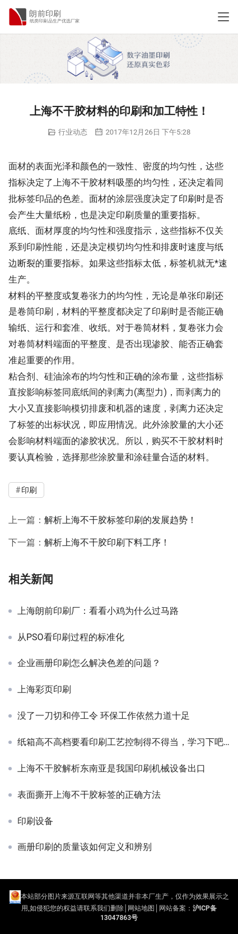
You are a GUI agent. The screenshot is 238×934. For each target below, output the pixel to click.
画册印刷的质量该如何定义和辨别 (84, 847)
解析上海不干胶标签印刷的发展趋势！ (120, 520)
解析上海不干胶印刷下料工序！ (107, 542)
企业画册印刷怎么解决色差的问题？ (89, 663)
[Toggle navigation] (223, 17)
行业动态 (72, 132)
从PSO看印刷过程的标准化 (70, 637)
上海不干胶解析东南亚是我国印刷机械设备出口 (111, 769)
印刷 (188, 198)
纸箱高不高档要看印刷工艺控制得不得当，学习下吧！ (123, 742)
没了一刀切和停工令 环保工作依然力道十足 (103, 716)
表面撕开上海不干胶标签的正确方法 (89, 795)
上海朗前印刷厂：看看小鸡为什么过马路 (98, 611)
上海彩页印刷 (44, 690)
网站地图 (141, 908)
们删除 (114, 908)
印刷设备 (35, 821)
